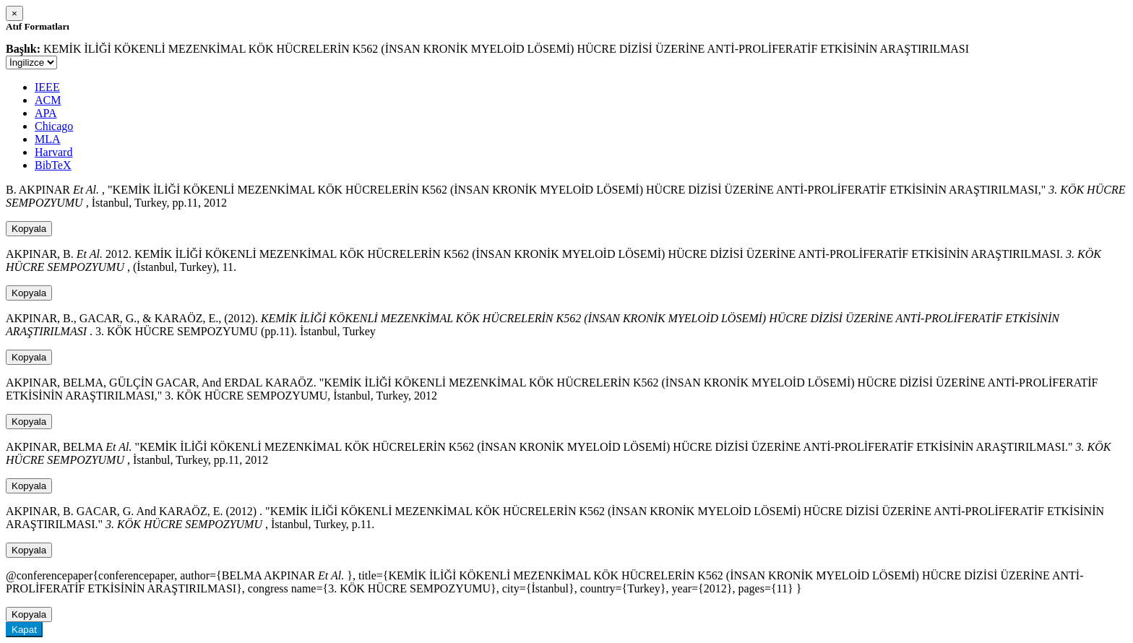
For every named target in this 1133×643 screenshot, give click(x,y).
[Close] (14, 13)
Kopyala (29, 228)
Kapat (24, 629)
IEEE (47, 87)
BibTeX (53, 165)
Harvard (53, 152)
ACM (48, 100)
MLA (48, 139)
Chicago (54, 126)
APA (46, 113)
